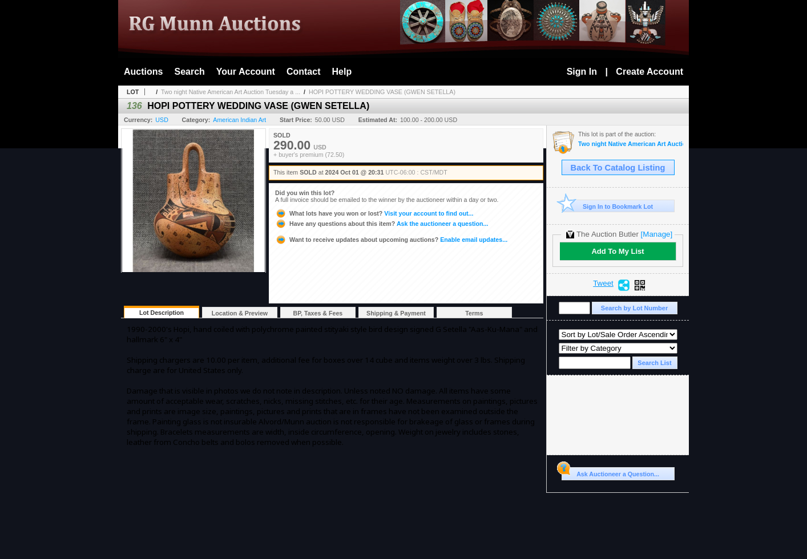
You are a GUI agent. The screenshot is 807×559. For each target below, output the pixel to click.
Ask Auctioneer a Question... (610, 472)
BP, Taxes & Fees (318, 313)
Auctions (143, 71)
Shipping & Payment (396, 313)
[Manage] (657, 234)
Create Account (649, 71)
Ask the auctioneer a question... (381, 223)
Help (342, 71)
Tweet (603, 283)
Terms (474, 313)
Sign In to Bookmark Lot (607, 206)
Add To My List (617, 251)
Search (189, 71)
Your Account (245, 71)
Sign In (582, 71)
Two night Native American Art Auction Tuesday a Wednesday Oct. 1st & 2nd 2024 (630, 144)
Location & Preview (240, 313)
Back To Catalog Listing (618, 167)
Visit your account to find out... (374, 213)
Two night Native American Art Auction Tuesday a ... (230, 91)
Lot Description (161, 312)
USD (161, 119)
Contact (304, 71)
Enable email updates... (391, 239)
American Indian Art (239, 119)
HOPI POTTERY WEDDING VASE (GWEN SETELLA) (382, 91)
